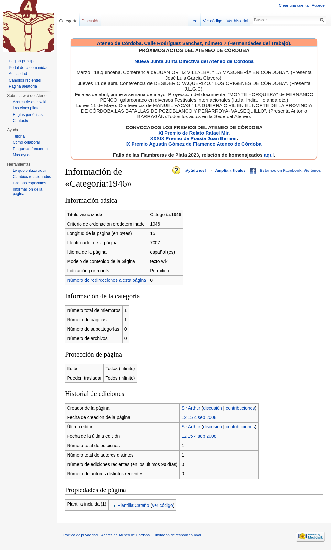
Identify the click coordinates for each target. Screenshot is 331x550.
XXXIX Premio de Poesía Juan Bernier (193, 138)
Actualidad (18, 74)
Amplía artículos (230, 170)
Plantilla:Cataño (133, 505)
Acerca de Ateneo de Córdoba (125, 535)
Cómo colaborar (26, 142)
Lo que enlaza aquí (29, 170)
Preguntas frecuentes (31, 149)
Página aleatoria (23, 86)
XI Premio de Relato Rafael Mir (193, 133)
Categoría (68, 20)
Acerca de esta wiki (29, 102)
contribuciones (240, 408)
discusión (212, 408)
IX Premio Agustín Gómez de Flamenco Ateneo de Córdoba (193, 144)
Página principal (22, 61)
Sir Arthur (190, 408)
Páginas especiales (29, 183)
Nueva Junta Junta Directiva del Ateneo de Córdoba (194, 61)
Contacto (20, 120)
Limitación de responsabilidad (177, 535)
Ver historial (237, 20)
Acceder (319, 5)
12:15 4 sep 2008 (198, 417)
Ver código (212, 20)
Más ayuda (22, 155)
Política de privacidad (80, 535)
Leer (194, 20)
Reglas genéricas (28, 114)
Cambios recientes (25, 80)
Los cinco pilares (27, 108)
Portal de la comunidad (28, 67)
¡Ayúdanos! (195, 170)
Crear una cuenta (294, 5)
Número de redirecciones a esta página (106, 280)
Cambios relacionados (32, 176)
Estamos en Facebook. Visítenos (290, 170)
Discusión (90, 20)
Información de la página (27, 191)
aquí (269, 155)
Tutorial (19, 136)
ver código (162, 505)
